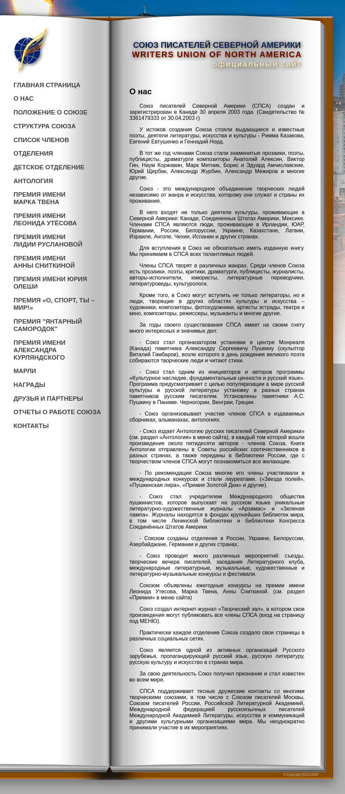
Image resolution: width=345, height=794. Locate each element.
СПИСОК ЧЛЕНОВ (41, 139)
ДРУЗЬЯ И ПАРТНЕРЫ (48, 398)
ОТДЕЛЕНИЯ (33, 153)
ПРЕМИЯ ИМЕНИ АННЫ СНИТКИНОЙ (44, 262)
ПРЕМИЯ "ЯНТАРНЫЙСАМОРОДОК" (47, 325)
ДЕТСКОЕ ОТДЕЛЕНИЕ (49, 167)
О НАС (23, 98)
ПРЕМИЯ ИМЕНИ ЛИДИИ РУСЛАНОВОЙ (48, 240)
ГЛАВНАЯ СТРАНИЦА (47, 85)
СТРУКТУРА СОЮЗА (44, 126)
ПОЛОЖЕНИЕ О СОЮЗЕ (50, 112)
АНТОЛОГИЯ (33, 181)
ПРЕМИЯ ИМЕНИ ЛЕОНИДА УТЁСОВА (45, 219)
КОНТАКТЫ (31, 425)
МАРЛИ (24, 370)
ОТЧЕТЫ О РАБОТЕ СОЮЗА (57, 412)
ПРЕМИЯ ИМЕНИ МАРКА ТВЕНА (39, 198)
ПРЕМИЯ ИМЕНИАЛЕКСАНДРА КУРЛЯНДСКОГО (39, 350)
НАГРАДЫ (29, 384)
